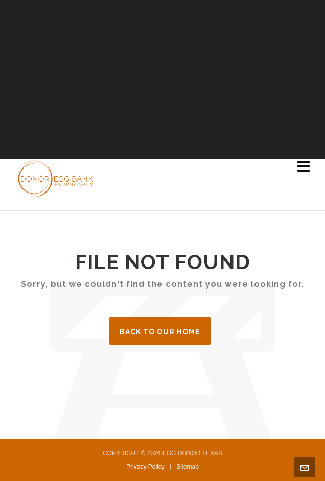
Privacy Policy (145, 466)
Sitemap (187, 466)
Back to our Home (160, 332)
